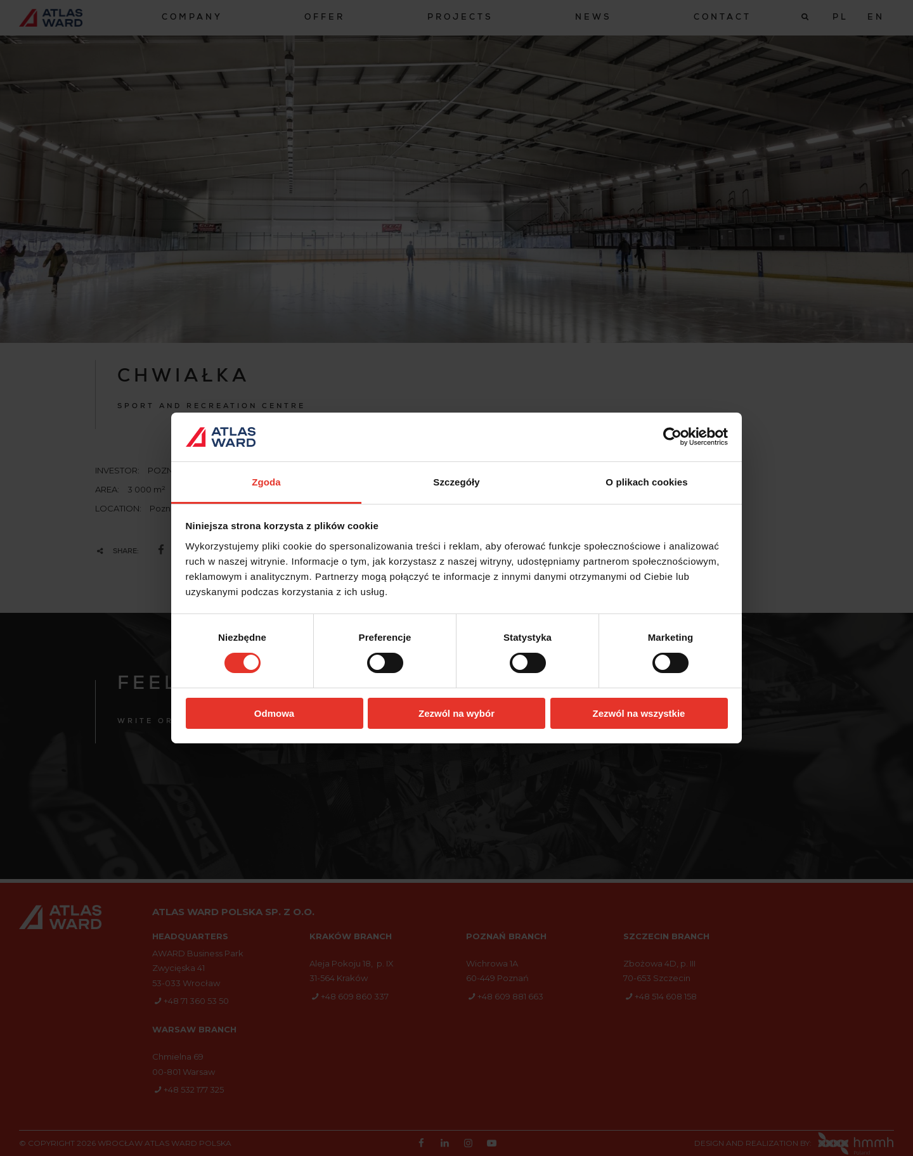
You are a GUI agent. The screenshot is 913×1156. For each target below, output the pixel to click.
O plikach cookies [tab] (646, 482)
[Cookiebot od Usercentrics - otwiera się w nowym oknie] (672, 436)
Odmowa (274, 713)
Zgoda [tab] (266, 482)
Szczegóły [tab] (456, 482)
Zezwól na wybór (456, 713)
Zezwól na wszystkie (639, 713)
